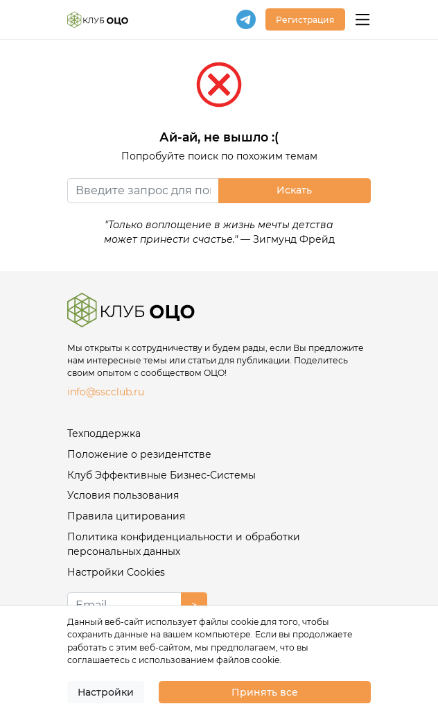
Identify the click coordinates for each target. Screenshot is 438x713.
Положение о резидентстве (139, 454)
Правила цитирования (126, 516)
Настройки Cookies (116, 572)
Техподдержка (104, 433)
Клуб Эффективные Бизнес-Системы (161, 475)
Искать (294, 190)
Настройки (106, 692)
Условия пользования (123, 495)
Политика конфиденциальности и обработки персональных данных (183, 544)
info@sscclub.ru (105, 392)
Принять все (264, 692)
